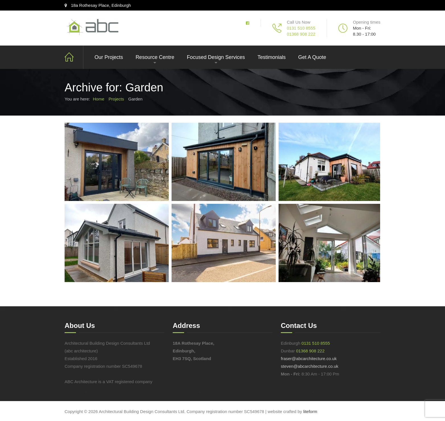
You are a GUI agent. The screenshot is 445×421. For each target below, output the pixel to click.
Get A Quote (312, 57)
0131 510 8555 (301, 28)
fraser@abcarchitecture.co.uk (309, 358)
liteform (310, 411)
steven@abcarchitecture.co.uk (309, 366)
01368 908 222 (301, 34)
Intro (74, 57)
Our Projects (108, 57)
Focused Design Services (216, 57)
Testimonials (271, 57)
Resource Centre (154, 57)
